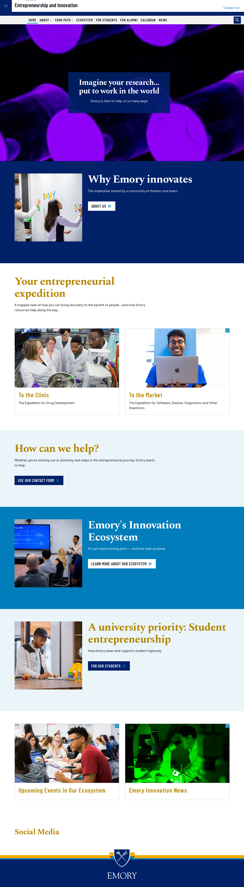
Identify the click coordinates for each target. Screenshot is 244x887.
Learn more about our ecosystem (122, 563)
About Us (101, 206)
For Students (106, 20)
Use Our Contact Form (39, 480)
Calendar (148, 20)
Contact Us (231, 8)
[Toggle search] (237, 20)
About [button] (45, 20)
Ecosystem (84, 20)
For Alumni (128, 20)
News (163, 20)
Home (33, 19)
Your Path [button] (63, 20)
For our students (109, 666)
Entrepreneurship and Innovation (58, 10)
